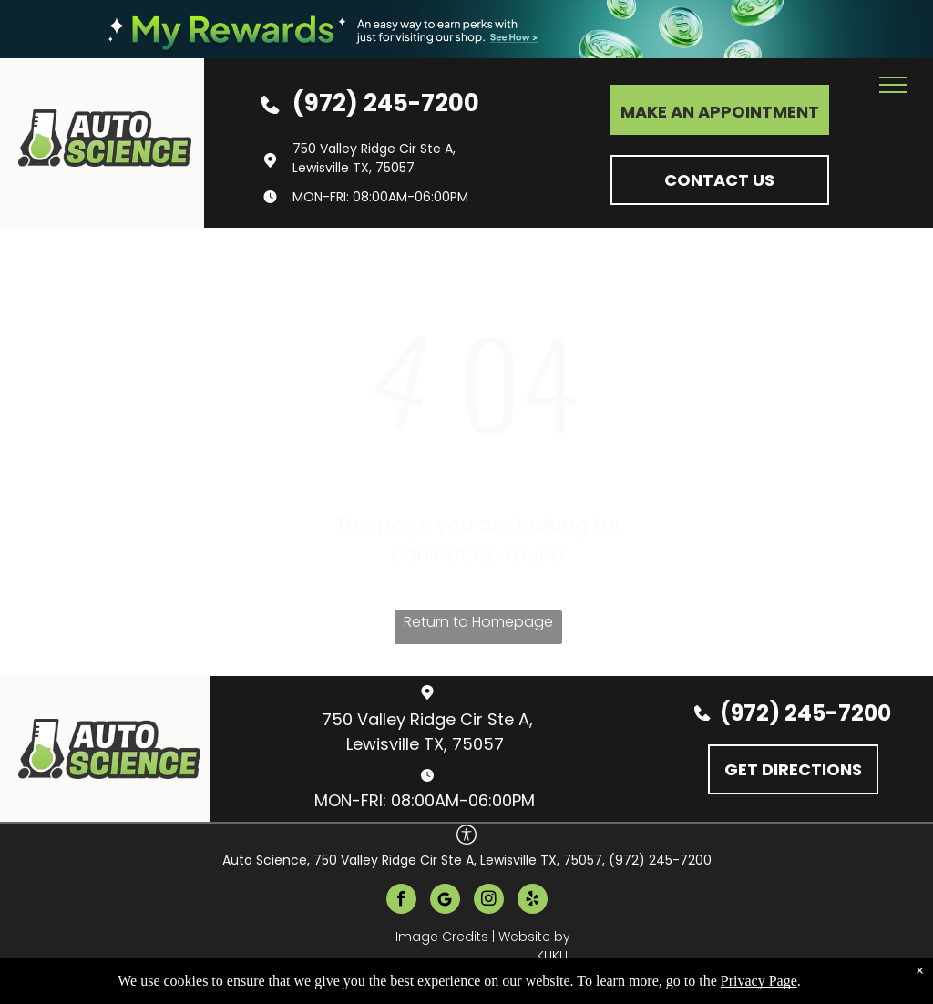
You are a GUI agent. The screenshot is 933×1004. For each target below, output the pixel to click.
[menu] (893, 84)
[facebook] (401, 901)
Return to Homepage (478, 621)
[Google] (445, 901)
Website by (534, 936)
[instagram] (489, 901)
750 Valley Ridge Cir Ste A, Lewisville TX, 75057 (374, 158)
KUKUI (553, 956)
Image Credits (441, 936)
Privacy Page (759, 981)
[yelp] (533, 901)
